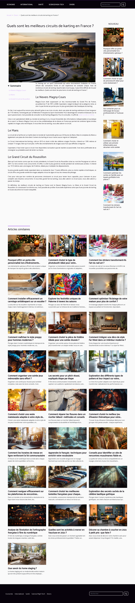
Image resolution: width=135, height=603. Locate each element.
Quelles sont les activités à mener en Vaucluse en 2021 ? (66, 531)
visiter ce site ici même (86, 115)
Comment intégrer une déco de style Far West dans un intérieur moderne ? (107, 338)
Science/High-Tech (56, 4)
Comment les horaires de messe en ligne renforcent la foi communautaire (26, 454)
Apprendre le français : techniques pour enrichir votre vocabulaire (67, 454)
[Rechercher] (110, 4)
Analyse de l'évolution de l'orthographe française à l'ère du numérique (27, 531)
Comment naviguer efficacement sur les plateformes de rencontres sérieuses (26, 494)
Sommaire (15, 85)
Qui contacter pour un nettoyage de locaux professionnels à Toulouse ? (113, 112)
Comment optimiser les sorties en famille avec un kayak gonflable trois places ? (113, 176)
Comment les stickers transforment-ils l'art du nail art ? (112, 207)
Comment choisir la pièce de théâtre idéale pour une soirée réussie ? (66, 338)
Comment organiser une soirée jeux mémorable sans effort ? (25, 376)
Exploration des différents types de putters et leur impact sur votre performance (106, 378)
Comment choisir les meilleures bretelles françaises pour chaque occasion (64, 494)
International (26, 4)
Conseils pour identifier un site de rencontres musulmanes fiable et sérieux (105, 455)
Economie (11, 4)
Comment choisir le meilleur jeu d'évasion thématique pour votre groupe (104, 417)
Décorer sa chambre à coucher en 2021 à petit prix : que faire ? (108, 531)
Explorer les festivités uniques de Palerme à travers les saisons (64, 299)
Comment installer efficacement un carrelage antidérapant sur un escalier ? (27, 299)
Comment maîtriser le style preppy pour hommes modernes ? (24, 338)
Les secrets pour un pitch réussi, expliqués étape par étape (64, 376)
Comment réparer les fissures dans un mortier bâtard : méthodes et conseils (67, 415)
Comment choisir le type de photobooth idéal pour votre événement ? (113, 80)
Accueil (9, 15)
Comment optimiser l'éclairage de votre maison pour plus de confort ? (108, 299)
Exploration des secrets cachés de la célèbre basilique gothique (106, 492)
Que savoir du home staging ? (22, 568)
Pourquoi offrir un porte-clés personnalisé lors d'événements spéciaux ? (112, 50)
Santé (40, 4)
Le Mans (12, 95)
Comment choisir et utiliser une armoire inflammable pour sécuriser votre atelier (111, 144)
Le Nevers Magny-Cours (17, 90)
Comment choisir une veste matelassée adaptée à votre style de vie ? (25, 417)
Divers (72, 4)
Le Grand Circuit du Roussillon (19, 99)
